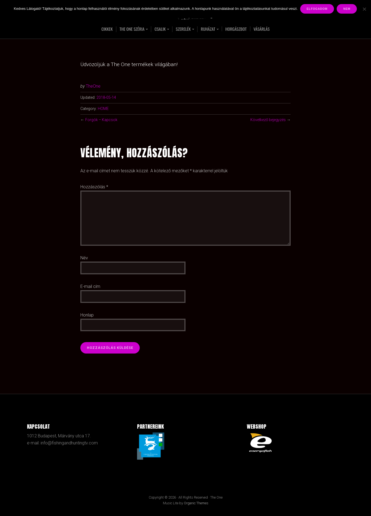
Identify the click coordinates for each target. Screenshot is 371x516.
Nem (347, 8)
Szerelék (183, 29)
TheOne (93, 86)
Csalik (160, 29)
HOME (103, 108)
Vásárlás (262, 28)
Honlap (87, 315)
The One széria (131, 29)
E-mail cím (90, 286)
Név (84, 257)
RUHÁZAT (208, 29)
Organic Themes (196, 503)
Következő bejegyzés (268, 120)
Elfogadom (317, 8)
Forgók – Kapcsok (101, 120)
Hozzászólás (94, 186)
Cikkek (105, 28)
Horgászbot (237, 28)
